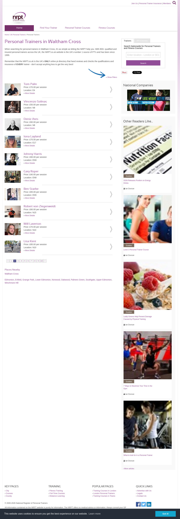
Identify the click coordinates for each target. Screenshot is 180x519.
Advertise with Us (144, 491)
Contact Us (141, 496)
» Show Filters (111, 77)
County (9, 496)
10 (41, 261)
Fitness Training (56, 491)
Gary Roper (31, 171)
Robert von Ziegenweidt (40, 206)
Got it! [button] (165, 514)
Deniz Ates (31, 119)
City (7, 491)
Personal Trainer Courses (77, 28)
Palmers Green (78, 280)
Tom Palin (30, 84)
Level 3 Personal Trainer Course (136, 250)
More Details (30, 93)
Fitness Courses (107, 28)
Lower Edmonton (43, 280)
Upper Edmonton (104, 280)
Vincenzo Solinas (35, 101)
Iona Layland (32, 136)
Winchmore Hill (11, 283)
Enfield (18, 280)
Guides (129, 176)
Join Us (134, 3)
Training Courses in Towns (104, 496)
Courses (9, 493)
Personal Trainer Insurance (150, 3)
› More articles (128, 469)
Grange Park (28, 280)
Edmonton (9, 280)
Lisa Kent (30, 241)
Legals (140, 493)
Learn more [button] (95, 513)
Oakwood (65, 280)
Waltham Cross (12, 274)
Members (167, 3)
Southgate (90, 280)
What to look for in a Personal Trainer (138, 455)
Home (19, 28)
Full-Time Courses (57, 493)
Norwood (56, 280)
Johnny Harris (33, 154)
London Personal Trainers (104, 493)
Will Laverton (32, 223)
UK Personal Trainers (18, 35)
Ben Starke (31, 188)
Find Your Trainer (48, 28)
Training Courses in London (104, 491)
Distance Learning (57, 496)
